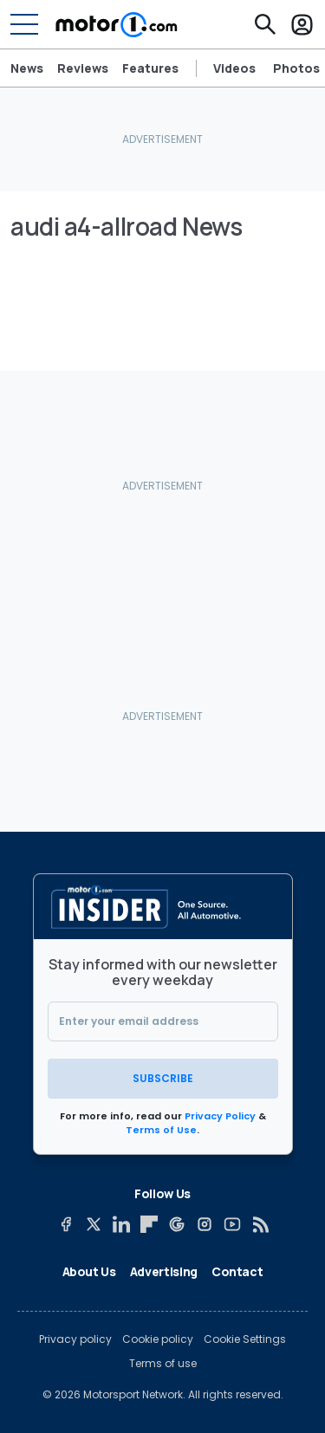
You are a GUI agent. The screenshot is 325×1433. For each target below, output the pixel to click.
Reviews (82, 68)
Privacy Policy (220, 1116)
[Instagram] (204, 1224)
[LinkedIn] (121, 1224)
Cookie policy (157, 1339)
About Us (89, 1271)
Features (150, 68)
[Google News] (176, 1224)
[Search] (265, 24)
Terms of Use (161, 1130)
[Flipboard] (149, 1224)
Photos (296, 68)
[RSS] (260, 1224)
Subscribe (163, 1078)
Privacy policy (75, 1339)
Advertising (164, 1271)
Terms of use (163, 1364)
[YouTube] (232, 1224)
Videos (234, 68)
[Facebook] (66, 1224)
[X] (93, 1224)
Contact (237, 1271)
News (26, 68)
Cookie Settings (245, 1339)
